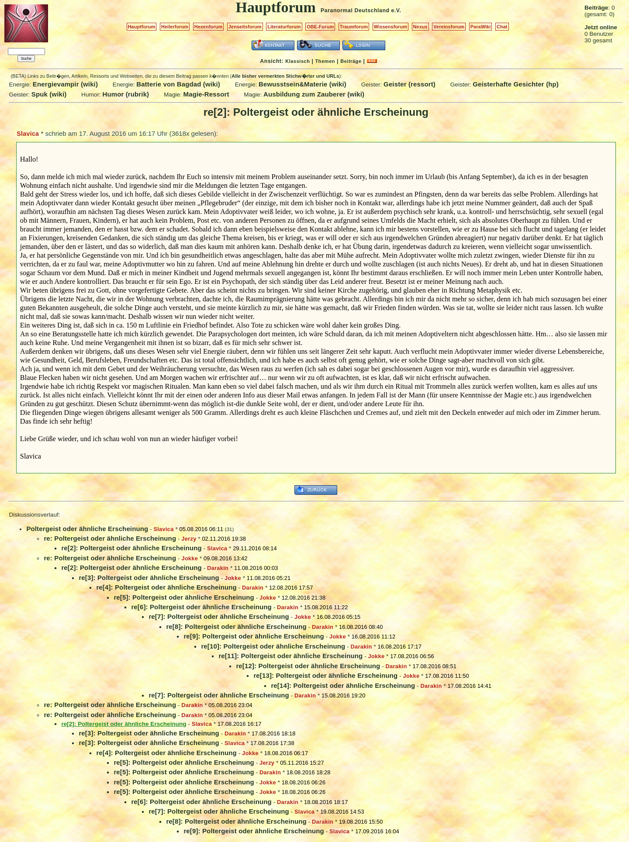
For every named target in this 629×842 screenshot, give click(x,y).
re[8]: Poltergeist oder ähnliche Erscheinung (236, 626)
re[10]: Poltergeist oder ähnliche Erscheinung (273, 646)
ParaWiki (480, 26)
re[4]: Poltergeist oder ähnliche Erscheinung (166, 587)
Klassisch (297, 61)
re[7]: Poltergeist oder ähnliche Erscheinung (219, 616)
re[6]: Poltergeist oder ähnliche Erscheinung (201, 607)
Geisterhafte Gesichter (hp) (516, 84)
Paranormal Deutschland (355, 10)
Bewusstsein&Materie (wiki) (302, 84)
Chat (502, 26)
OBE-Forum (320, 26)
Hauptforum (142, 26)
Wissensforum (390, 26)
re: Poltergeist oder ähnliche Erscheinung (110, 538)
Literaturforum (284, 26)
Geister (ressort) (409, 84)
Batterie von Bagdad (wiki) (178, 84)
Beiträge (350, 61)
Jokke (189, 558)
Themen (325, 61)
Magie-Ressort (206, 94)
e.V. (396, 10)
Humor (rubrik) (125, 94)
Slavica (28, 133)
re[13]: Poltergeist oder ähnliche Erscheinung (325, 675)
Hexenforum (208, 26)
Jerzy (188, 538)
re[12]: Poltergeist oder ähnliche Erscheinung (308, 665)
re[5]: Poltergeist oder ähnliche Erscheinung (184, 597)
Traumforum (354, 26)
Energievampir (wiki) (65, 84)
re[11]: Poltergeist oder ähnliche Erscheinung (290, 655)
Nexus (420, 26)
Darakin (217, 568)
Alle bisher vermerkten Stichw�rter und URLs (285, 76)
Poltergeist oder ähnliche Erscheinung (87, 528)
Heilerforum (174, 26)
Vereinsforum (448, 26)
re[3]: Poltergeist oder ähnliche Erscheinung (149, 577)
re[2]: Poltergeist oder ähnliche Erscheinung (131, 548)
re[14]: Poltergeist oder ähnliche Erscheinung (343, 685)
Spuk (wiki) (49, 94)
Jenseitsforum (245, 26)
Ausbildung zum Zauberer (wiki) (313, 94)
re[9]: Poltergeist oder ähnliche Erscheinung (253, 636)
